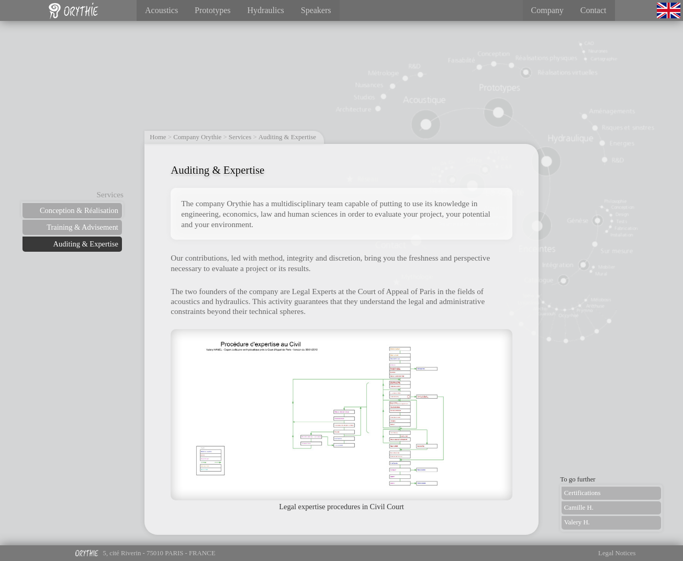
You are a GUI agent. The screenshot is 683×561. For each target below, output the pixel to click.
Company (547, 10)
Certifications (582, 493)
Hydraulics (266, 10)
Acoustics (161, 10)
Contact (593, 10)
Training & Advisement (82, 227)
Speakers (316, 10)
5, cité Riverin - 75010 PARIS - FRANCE (145, 554)
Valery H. (577, 522)
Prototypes (212, 10)
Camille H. (579, 507)
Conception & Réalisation (79, 210)
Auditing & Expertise (85, 244)
